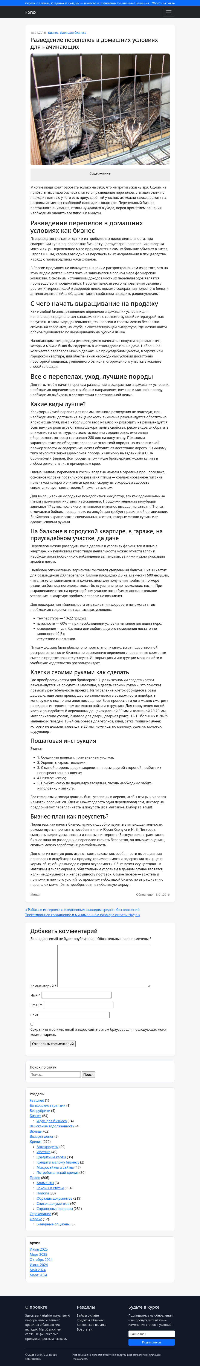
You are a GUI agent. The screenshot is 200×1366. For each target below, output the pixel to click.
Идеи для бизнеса (73, 33)
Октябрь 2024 (41, 1259)
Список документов (53, 1203)
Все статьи (85, 1329)
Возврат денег (42, 1136)
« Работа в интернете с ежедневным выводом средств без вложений (82, 909)
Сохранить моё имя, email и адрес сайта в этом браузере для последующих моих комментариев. (98, 1032)
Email (36, 1005)
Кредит (36, 1141)
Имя (36, 995)
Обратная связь (163, 3)
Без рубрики (40, 1110)
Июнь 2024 (39, 1264)
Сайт (34, 1015)
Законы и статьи (50, 1188)
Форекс (36, 1219)
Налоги (43, 1193)
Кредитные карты (51, 1157)
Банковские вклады (91, 1325)
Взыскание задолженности (52, 1126)
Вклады (36, 1131)
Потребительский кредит (58, 1172)
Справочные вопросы (55, 1208)
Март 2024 (38, 1275)
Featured (37, 1100)
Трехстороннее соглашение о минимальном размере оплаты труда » (82, 914)
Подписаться (151, 1342)
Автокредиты (48, 1146)
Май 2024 (38, 1270)
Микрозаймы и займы (55, 1167)
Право (35, 1177)
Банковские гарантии (48, 1105)
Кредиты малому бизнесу (58, 1162)
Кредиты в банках (90, 1320)
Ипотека (43, 1152)
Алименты (45, 1182)
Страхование (40, 1213)
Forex (31, 12)
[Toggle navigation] (169, 12)
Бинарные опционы (53, 1224)
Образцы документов (55, 1198)
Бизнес (53, 33)
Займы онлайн (88, 1315)
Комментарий (43, 986)
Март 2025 (38, 1254)
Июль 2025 (39, 1249)
